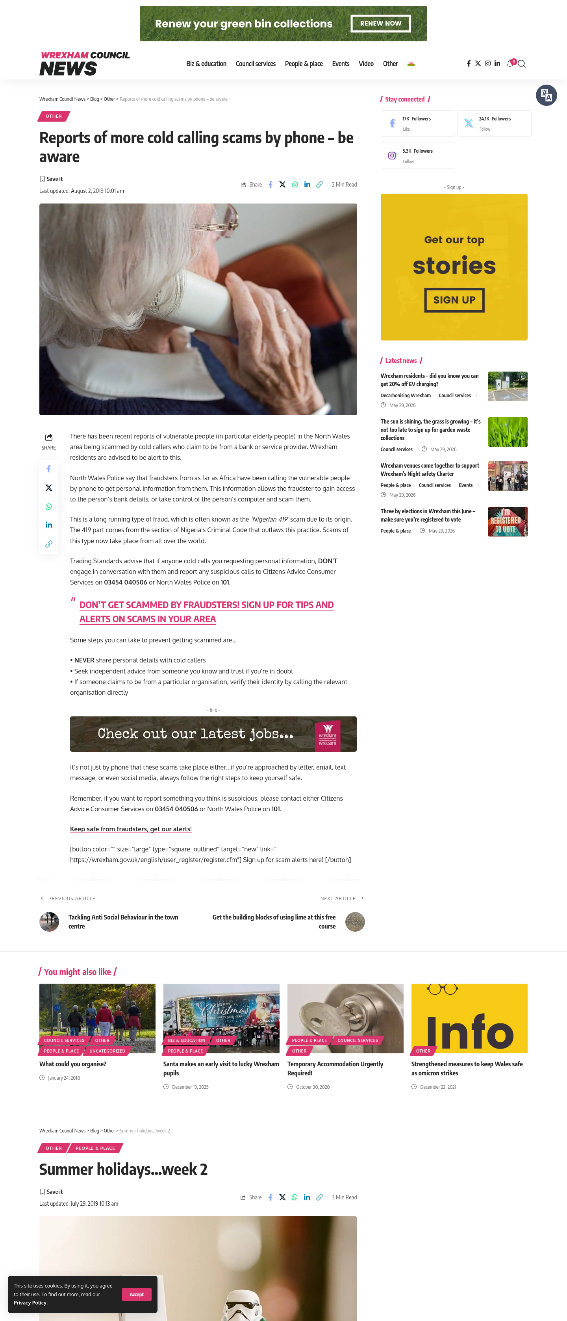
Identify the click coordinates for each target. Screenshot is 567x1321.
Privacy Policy (30, 1302)
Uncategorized (108, 1051)
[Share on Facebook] (270, 184)
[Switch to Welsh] (411, 64)
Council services (455, 393)
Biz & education (187, 1040)
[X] (478, 63)
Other (54, 116)
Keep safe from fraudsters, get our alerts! (131, 829)
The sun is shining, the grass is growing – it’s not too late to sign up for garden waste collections (431, 427)
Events (466, 483)
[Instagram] (488, 63)
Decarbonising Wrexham (406, 393)
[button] (137, 1294)
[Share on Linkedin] (307, 184)
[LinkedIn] (497, 63)
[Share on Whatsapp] (294, 184)
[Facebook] (469, 63)
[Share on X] (282, 184)
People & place (396, 483)
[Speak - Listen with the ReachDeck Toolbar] (546, 95)
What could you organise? (73, 1064)
